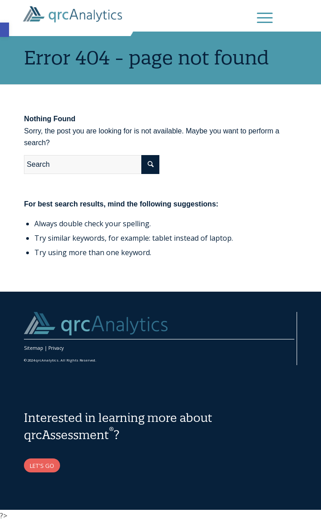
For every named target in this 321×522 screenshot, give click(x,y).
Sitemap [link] (33, 348)
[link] (4, 30)
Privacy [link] (56, 348)
